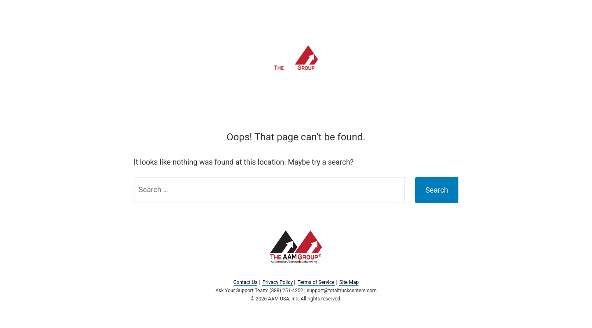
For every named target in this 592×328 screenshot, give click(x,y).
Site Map (348, 282)
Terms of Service (316, 282)
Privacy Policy (277, 282)
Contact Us (246, 282)
